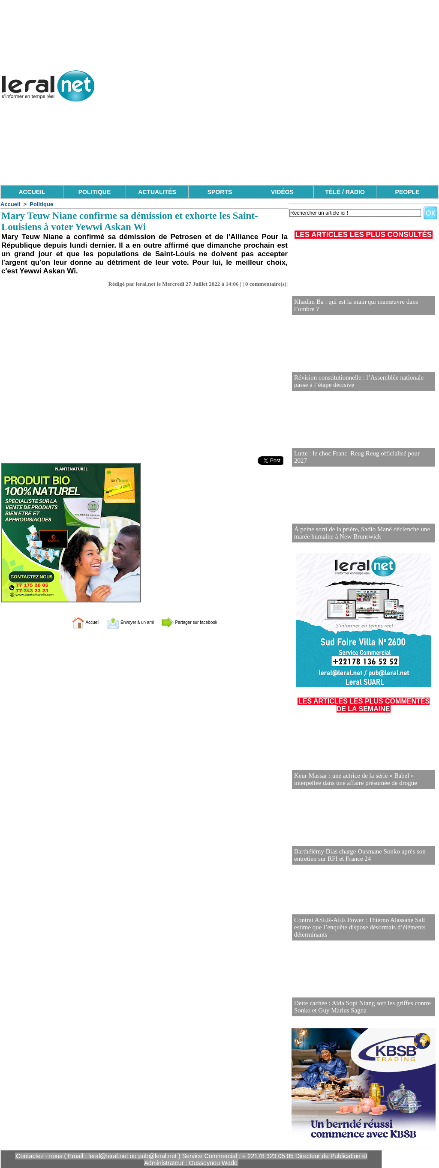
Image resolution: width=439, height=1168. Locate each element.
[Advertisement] (282, 124)
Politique (41, 204)
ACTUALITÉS (157, 192)
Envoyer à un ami (123, 622)
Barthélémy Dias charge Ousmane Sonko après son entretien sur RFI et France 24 (355, 855)
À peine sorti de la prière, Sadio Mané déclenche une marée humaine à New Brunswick (357, 533)
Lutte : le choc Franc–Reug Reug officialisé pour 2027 (359, 461)
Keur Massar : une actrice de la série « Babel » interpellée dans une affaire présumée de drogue (363, 779)
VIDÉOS (282, 192)
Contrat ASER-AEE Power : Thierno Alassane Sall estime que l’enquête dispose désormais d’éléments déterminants (355, 928)
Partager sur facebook (201, 622)
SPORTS (219, 192)
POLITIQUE (94, 192)
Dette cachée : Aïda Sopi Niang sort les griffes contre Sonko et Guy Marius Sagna (358, 1007)
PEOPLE (407, 192)
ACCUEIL (31, 192)
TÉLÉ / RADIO (345, 192)
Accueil (10, 204)
